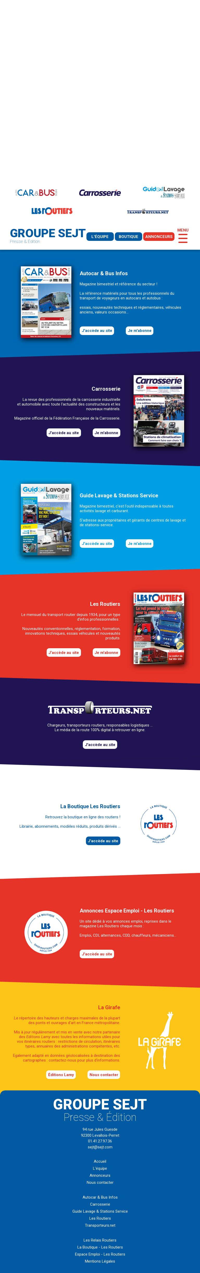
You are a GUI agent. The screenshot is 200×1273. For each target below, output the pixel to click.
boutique (128, 236)
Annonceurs (100, 1175)
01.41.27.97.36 (100, 1141)
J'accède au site (97, 330)
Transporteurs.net (100, 1225)
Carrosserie (100, 1204)
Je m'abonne (140, 330)
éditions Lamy (61, 1074)
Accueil (100, 1161)
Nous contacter (104, 1074)
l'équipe (100, 236)
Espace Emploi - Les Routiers (100, 1254)
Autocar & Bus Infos (100, 1197)
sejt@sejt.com (100, 1147)
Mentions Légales (100, 1261)
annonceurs (159, 236)
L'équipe (100, 1168)
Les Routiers (100, 1218)
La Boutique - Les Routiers (100, 1247)
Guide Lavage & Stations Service (100, 1211)
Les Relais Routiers (100, 1240)
